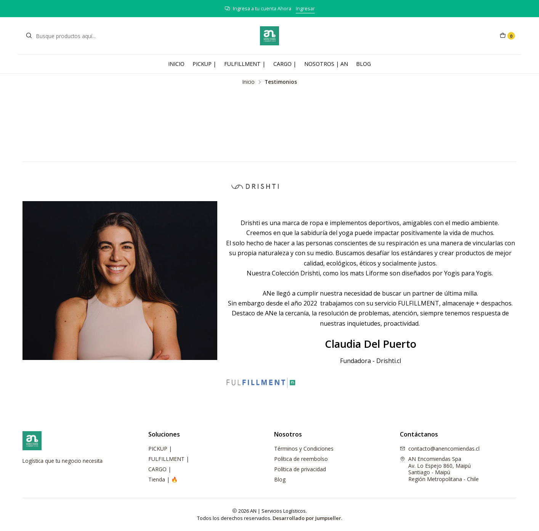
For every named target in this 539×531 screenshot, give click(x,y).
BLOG (363, 63)
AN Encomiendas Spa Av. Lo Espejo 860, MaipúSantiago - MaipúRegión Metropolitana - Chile (439, 469)
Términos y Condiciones (304, 448)
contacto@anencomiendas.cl (440, 448)
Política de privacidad (300, 469)
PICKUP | (204, 63)
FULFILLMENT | (244, 63)
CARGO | (284, 63)
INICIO (176, 63)
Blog (280, 479)
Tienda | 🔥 (163, 479)
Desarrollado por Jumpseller (307, 518)
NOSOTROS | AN (326, 63)
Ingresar (305, 8)
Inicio (248, 82)
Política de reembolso (301, 458)
